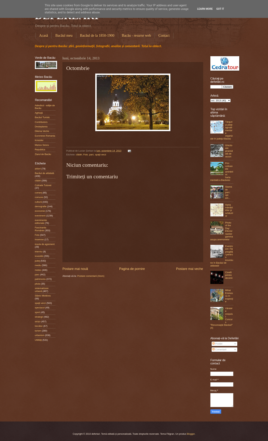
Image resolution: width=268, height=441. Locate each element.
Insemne (39, 239)
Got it (220, 8)
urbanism (39, 335)
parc (91, 154)
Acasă (43, 35)
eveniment (40, 215)
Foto (85, 154)
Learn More (205, 8)
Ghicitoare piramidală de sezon (229, 151)
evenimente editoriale (41, 221)
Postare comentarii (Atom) (90, 276)
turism (38, 330)
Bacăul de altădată (44, 173)
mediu (38, 265)
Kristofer (39, 140)
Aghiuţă (39, 112)
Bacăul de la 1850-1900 (97, 35)
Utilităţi (38, 340)
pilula (37, 283)
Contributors (41, 122)
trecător (39, 326)
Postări (217, 343)
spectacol (40, 307)
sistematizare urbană (42, 289)
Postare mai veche (189, 269)
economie (40, 211)
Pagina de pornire (132, 269)
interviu (38, 251)
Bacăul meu (63, 35)
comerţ (38, 192)
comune (39, 197)
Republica (40, 149)
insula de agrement (45, 244)
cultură (38, 202)
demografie (40, 206)
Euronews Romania (45, 135)
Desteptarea (41, 126)
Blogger (191, 434)
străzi (37, 321)
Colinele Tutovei (43, 185)
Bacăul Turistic (42, 117)
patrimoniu (40, 279)
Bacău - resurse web (136, 35)
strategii (39, 316)
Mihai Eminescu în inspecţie (229, 296)
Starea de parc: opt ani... (228, 192)
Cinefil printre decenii (229, 275)
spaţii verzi (100, 154)
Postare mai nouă (75, 269)
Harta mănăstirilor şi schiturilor (229, 210)
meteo (38, 270)
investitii (39, 256)
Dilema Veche (42, 131)
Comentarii (219, 349)
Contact (164, 35)
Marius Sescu (42, 145)
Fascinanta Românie (40, 229)
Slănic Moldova (43, 295)
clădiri (79, 154)
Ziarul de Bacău (43, 154)
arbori (38, 168)
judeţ (37, 260)
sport (37, 312)
